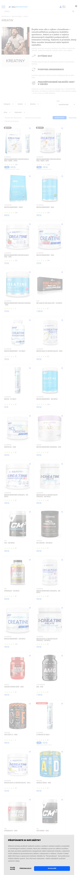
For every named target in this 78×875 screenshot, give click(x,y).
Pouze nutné (12, 868)
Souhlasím (52, 868)
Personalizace (25, 868)
